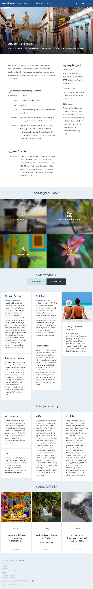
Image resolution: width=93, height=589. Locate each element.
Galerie (81, 48)
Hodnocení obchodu (9, 577)
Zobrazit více (12, 78)
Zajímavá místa (46, 48)
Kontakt (4, 569)
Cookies (4, 564)
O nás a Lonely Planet (9, 575)
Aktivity (58, 48)
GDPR (4, 573)
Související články (69, 48)
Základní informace (15, 48)
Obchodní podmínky (9, 571)
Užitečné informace (32, 48)
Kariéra (4, 566)
